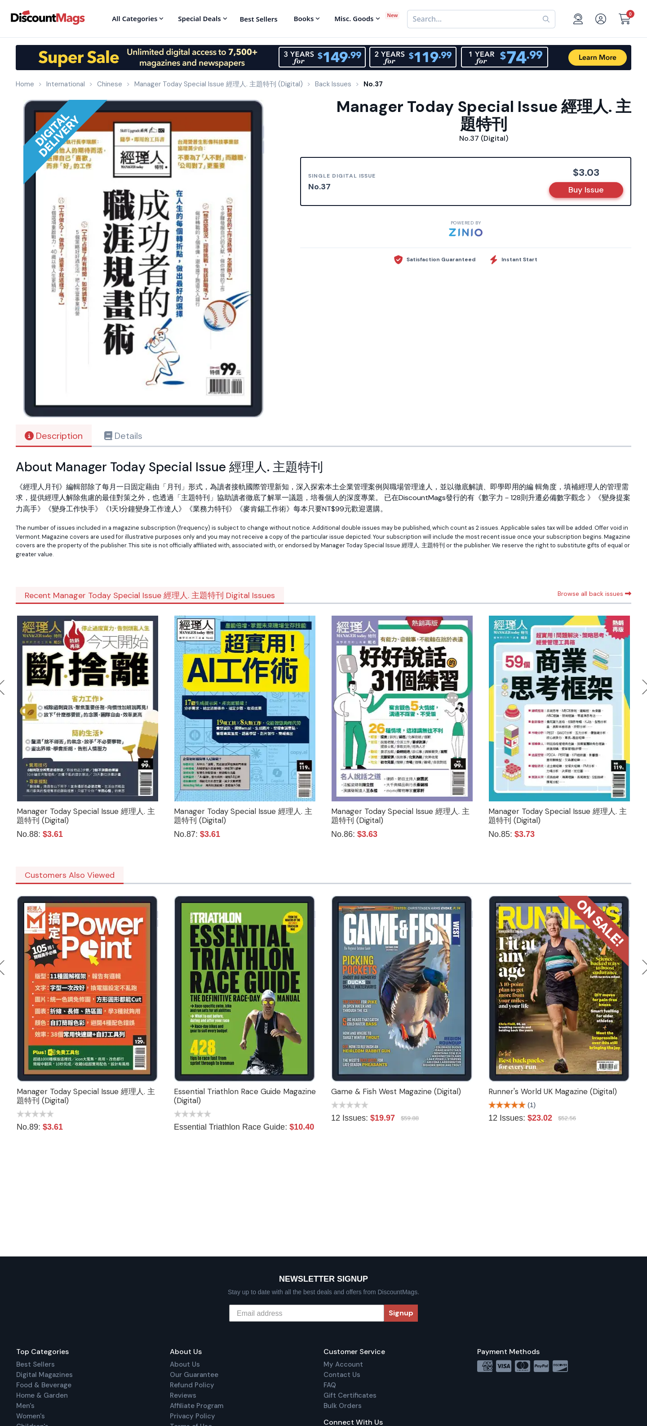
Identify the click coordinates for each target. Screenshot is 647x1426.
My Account (343, 1364)
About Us (185, 1364)
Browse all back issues (594, 594)
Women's (30, 1416)
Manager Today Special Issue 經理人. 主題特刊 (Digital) (86, 815)
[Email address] (306, 1313)
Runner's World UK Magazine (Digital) (552, 1091)
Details (123, 436)
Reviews (183, 1395)
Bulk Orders (343, 1405)
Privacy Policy (192, 1416)
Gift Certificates (350, 1395)
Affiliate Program (196, 1405)
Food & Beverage (43, 1385)
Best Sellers (35, 1364)
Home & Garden (42, 1395)
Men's (25, 1405)
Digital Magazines (44, 1374)
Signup (401, 1313)
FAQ (330, 1385)
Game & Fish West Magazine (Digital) (396, 1091)
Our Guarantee (194, 1374)
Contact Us (342, 1374)
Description (54, 436)
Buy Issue (586, 189)
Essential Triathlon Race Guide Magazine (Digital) (245, 1095)
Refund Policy (192, 1385)
